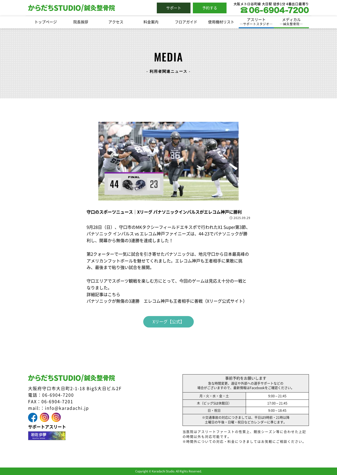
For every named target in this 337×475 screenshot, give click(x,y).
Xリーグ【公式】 (168, 322)
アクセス (115, 22)
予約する (209, 8)
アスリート (256, 22)
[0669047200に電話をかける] (275, 11)
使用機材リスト (221, 22)
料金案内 (150, 22)
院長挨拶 (80, 22)
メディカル (291, 22)
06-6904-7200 (58, 395)
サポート (173, 8)
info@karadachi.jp (67, 408)
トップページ (45, 22)
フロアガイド (186, 22)
